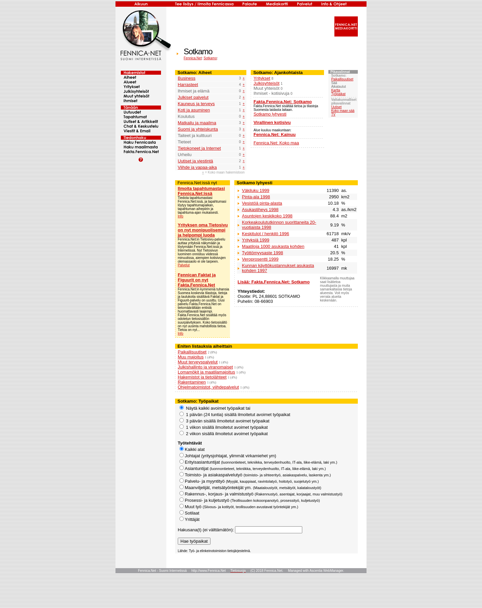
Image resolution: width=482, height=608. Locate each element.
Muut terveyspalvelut (198, 361)
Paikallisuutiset (342, 79)
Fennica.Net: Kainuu (274, 134)
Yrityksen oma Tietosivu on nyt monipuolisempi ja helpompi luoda (203, 230)
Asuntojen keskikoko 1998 (267, 215)
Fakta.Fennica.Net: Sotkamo (282, 101)
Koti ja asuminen (194, 110)
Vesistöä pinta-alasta (262, 203)
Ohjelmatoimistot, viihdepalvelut (208, 387)
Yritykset (261, 78)
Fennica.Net (193, 58)
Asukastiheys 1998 (260, 209)
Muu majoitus (191, 356)
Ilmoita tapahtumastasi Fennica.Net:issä (201, 191)
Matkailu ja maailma (197, 122)
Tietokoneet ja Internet (199, 148)
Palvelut (184, 265)
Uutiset (336, 107)
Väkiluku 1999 (255, 190)
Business (186, 78)
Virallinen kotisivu (272, 122)
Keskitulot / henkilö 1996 (265, 233)
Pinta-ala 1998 (256, 196)
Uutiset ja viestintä (195, 160)
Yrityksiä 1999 (255, 240)
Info (180, 216)
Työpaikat (338, 94)
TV (333, 114)
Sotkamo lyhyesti (269, 114)
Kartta (335, 90)
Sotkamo (210, 58)
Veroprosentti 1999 (260, 259)
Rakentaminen (192, 382)
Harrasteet (188, 84)
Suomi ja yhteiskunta (198, 129)
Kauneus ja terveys (196, 103)
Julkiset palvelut (193, 97)
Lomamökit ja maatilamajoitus (206, 372)
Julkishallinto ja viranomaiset (205, 366)
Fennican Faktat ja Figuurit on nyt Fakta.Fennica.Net (197, 279)
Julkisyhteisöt (266, 83)
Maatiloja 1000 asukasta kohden (273, 246)
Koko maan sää (342, 111)
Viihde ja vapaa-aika (197, 167)
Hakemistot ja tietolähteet (202, 377)
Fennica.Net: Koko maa (276, 142)
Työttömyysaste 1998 (262, 252)
